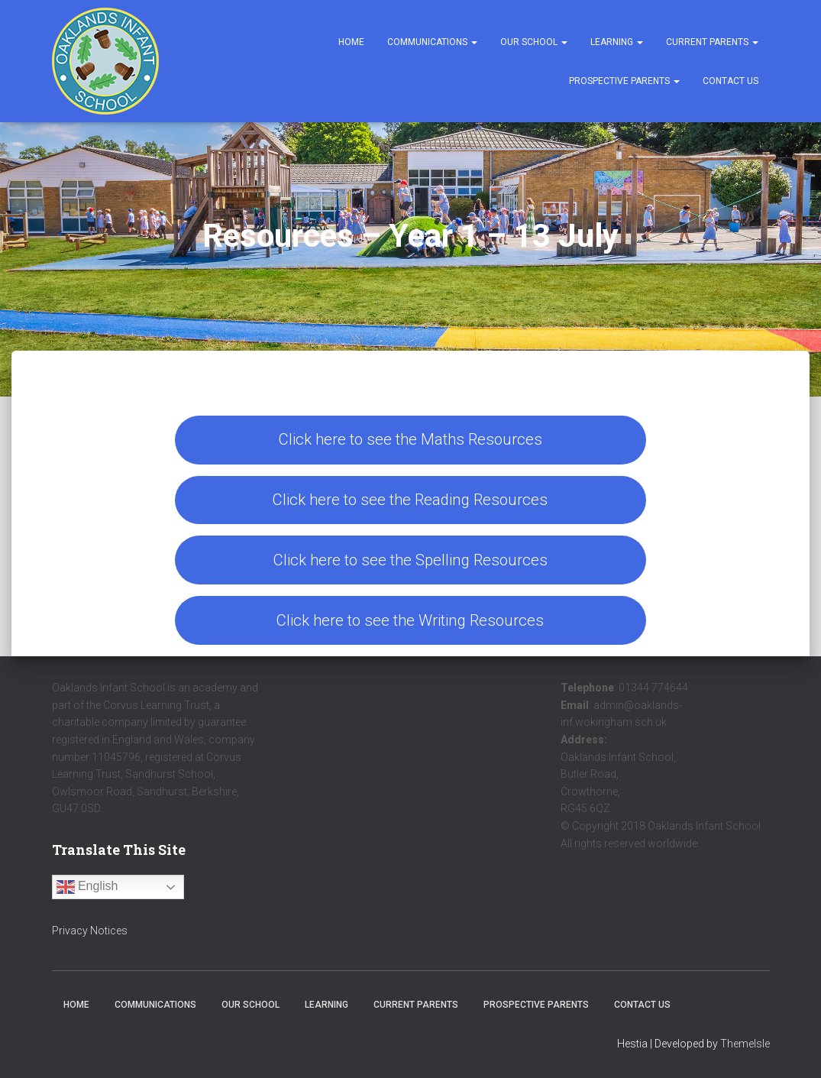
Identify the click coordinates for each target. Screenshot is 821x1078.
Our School (533, 42)
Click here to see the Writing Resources (410, 620)
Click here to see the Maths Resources (410, 439)
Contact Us (730, 81)
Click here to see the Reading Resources (410, 499)
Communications (432, 42)
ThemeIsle (745, 1044)
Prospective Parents (624, 81)
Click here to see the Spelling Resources (410, 560)
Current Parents (712, 42)
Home (351, 42)
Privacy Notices (90, 930)
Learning (616, 42)
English (87, 887)
